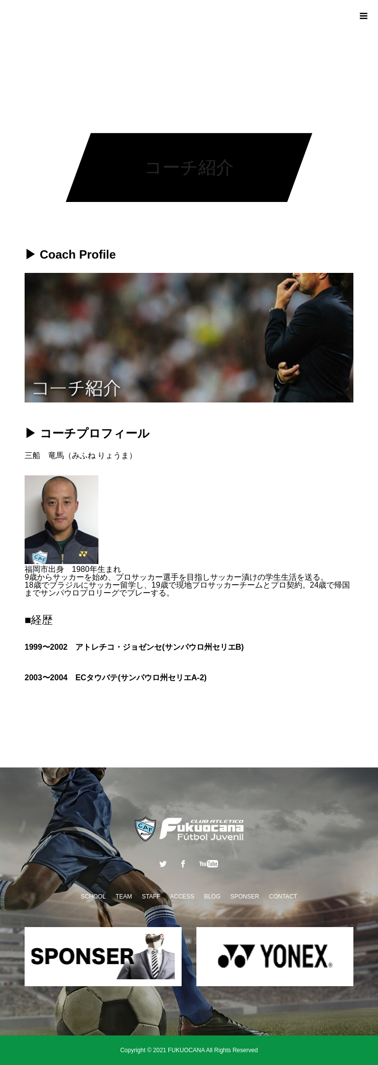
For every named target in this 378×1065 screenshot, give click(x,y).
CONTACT (283, 896)
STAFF (151, 896)
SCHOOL (93, 896)
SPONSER (244, 896)
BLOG (212, 896)
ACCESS (182, 896)
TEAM (124, 896)
